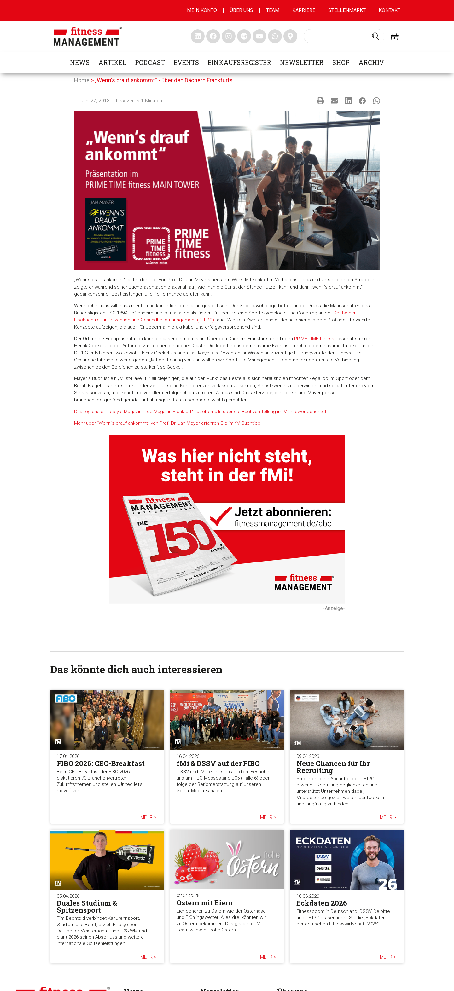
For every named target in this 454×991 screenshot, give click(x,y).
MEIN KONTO (202, 10)
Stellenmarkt (347, 10)
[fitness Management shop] (395, 36)
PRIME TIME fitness (314, 339)
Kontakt (389, 10)
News (80, 62)
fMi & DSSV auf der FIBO (218, 763)
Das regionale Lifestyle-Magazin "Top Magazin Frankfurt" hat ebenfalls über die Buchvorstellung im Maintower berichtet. (201, 411)
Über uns (241, 10)
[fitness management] (88, 36)
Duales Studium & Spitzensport (87, 906)
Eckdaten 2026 (321, 902)
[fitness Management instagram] (229, 36)
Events (186, 62)
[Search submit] (375, 36)
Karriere (303, 10)
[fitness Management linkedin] (198, 36)
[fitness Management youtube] (259, 36)
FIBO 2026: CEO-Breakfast (101, 763)
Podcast (150, 62)
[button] (320, 100)
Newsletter (301, 62)
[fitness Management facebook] (213, 36)
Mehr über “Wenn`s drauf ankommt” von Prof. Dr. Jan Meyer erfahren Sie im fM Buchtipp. (168, 423)
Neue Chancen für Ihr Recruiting (333, 767)
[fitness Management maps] (290, 36)
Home (82, 80)
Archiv (371, 62)
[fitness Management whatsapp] (275, 36)
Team (272, 10)
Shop (341, 62)
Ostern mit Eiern (205, 902)
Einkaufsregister (239, 62)
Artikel (112, 62)
